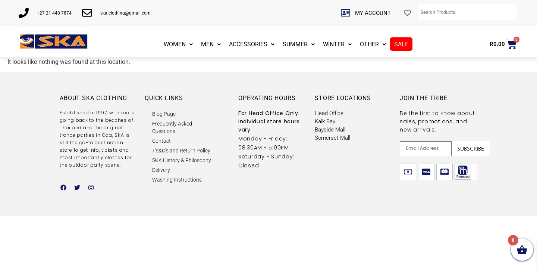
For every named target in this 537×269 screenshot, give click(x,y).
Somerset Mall (332, 137)
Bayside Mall (330, 129)
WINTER (337, 44)
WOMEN (178, 44)
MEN (211, 44)
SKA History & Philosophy (181, 160)
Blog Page (164, 114)
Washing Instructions (177, 180)
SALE (401, 44)
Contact (161, 141)
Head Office (329, 113)
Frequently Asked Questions (172, 127)
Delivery (161, 170)
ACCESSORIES (251, 44)
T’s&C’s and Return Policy (181, 151)
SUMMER (299, 44)
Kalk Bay (325, 121)
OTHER (373, 44)
